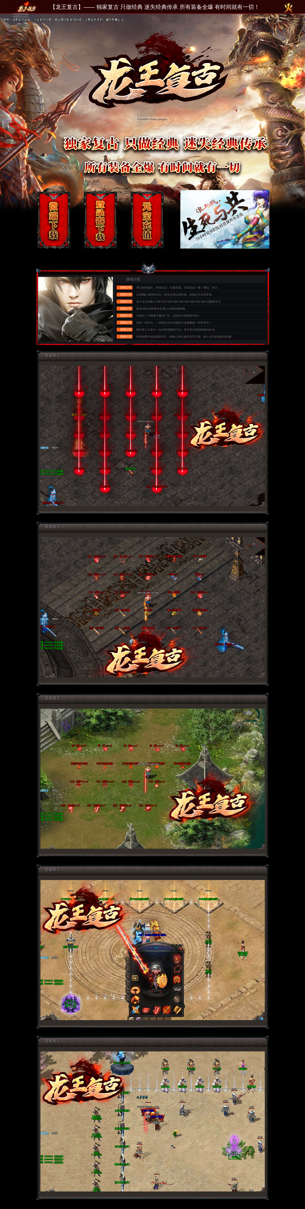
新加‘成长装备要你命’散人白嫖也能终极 (160, 308)
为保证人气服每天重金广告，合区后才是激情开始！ (168, 315)
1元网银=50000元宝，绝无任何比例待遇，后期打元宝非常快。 (175, 294)
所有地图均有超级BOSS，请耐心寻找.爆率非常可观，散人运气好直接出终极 (184, 336)
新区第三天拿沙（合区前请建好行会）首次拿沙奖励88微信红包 (175, 329)
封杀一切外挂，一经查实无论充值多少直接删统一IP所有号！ (174, 322)
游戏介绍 (133, 279)
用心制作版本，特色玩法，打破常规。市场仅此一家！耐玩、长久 (177, 287)
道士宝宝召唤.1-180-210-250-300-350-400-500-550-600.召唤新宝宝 (178, 301)
